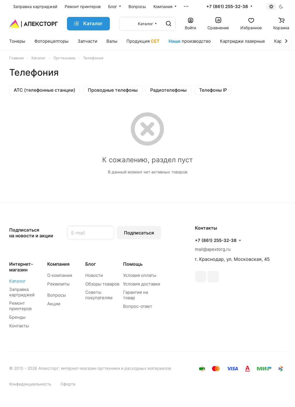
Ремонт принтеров (20, 305)
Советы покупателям (98, 294)
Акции (53, 303)
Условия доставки (141, 284)
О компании (59, 275)
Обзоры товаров (102, 284)
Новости (94, 275)
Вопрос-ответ (137, 306)
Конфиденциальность (30, 383)
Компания (58, 264)
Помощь (132, 264)
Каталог (17, 281)
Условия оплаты (139, 275)
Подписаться (139, 233)
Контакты (19, 325)
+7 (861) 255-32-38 (227, 6)
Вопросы (56, 295)
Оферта (67, 383)
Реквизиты (58, 284)
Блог (90, 264)
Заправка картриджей (22, 292)
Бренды (17, 317)
